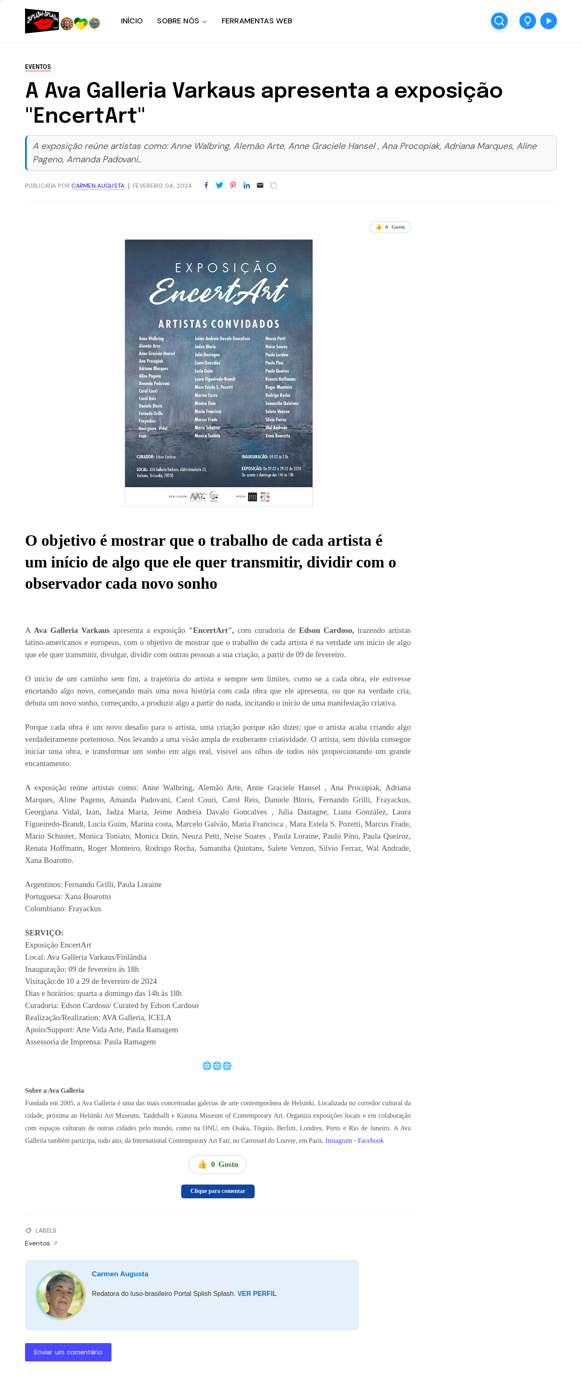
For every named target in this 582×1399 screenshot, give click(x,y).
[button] (527, 21)
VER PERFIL (257, 1293)
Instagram (339, 1140)
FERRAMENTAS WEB (257, 21)
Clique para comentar (217, 1191)
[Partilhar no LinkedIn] (247, 185)
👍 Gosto (390, 227)
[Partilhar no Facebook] (206, 185)
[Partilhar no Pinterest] (233, 185)
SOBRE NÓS (178, 21)
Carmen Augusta (120, 1274)
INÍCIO (132, 21)
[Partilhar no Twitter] (219, 185)
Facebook (371, 1140)
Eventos (38, 67)
